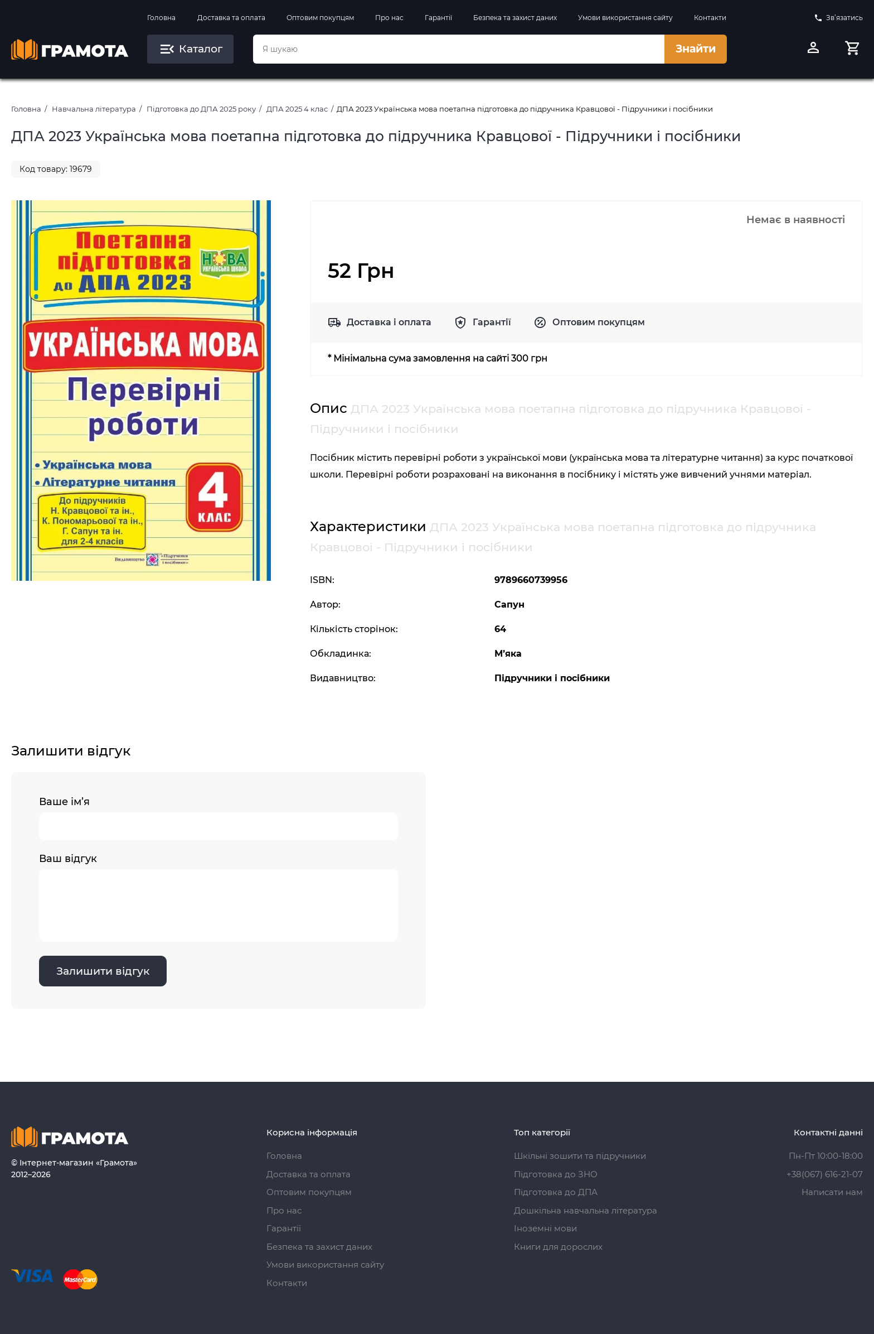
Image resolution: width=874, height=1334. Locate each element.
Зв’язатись (838, 17)
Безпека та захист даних (515, 17)
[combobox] (458, 49)
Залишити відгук (102, 971)
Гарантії (438, 17)
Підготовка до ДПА (556, 1192)
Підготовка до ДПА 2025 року (201, 108)
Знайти (696, 48)
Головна (161, 17)
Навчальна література (94, 108)
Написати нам (832, 1192)
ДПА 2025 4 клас (297, 108)
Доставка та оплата (231, 17)
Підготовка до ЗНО (556, 1174)
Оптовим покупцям (320, 17)
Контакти (710, 17)
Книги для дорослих (558, 1246)
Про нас (389, 17)
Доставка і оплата (389, 322)
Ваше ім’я (218, 818)
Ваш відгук (218, 897)
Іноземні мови (545, 1228)
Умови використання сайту (625, 17)
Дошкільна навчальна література (585, 1210)
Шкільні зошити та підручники (580, 1155)
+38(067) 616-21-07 (824, 1174)
